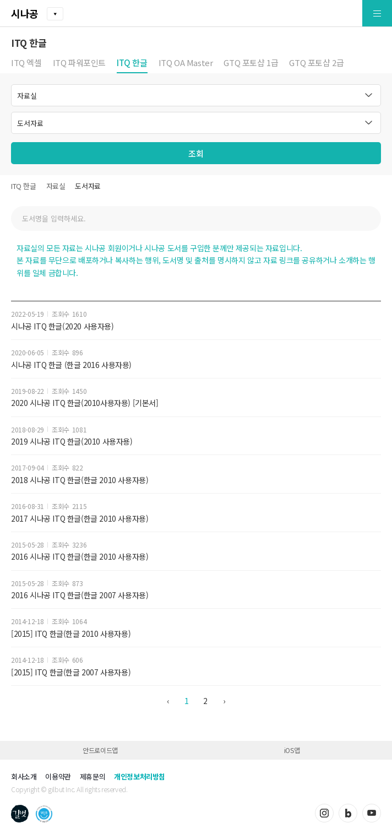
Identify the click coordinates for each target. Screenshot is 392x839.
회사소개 (23, 776)
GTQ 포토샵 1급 (251, 63)
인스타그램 (324, 813)
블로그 (348, 813)
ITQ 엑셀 (26, 63)
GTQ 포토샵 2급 (316, 63)
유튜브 (371, 813)
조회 (196, 153)
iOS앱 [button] (292, 750)
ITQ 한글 (132, 63)
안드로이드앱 (100, 750)
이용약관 (57, 776)
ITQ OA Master (186, 63)
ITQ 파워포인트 (79, 63)
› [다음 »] (224, 700)
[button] (351, 13)
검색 (367, 218)
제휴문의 (92, 776)
